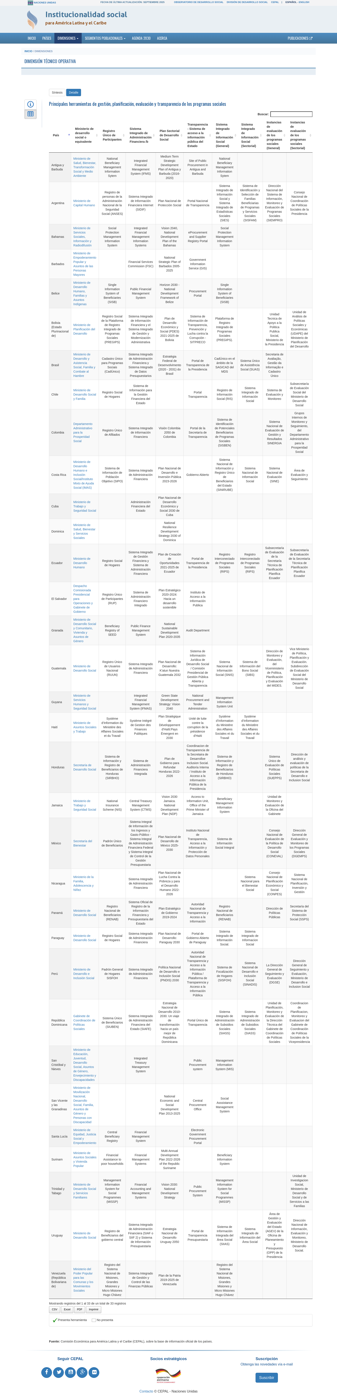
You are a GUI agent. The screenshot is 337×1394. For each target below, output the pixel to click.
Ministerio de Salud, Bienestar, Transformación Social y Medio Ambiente (84, 167)
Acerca (162, 38)
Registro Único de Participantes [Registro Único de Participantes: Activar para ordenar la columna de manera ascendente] (111, 135)
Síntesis (57, 92)
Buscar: (285, 114)
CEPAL (275, 2)
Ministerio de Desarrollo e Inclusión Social (83, 969)
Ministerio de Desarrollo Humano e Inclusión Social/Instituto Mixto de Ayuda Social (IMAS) (83, 470)
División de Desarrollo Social (247, 2)
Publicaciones (300, 38)
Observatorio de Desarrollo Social (199, 2)
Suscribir (266, 1373)
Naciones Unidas (45, 2)
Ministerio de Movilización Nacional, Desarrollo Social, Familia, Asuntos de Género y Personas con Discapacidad (83, 1100)
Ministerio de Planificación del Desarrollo (84, 329)
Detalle (73, 92)
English (304, 2)
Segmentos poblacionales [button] (105, 38)
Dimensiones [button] (68, 38)
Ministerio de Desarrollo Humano (81, 559)
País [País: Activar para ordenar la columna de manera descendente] (56, 135)
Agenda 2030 (141, 38)
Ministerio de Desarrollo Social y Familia (84, 394)
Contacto (146, 1387)
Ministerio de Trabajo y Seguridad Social (84, 502)
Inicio (32, 38)
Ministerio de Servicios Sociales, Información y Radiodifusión (82, 236)
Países (46, 38)
